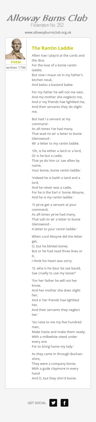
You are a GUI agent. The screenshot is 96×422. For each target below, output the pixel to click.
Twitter (53, 403)
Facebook (64, 403)
